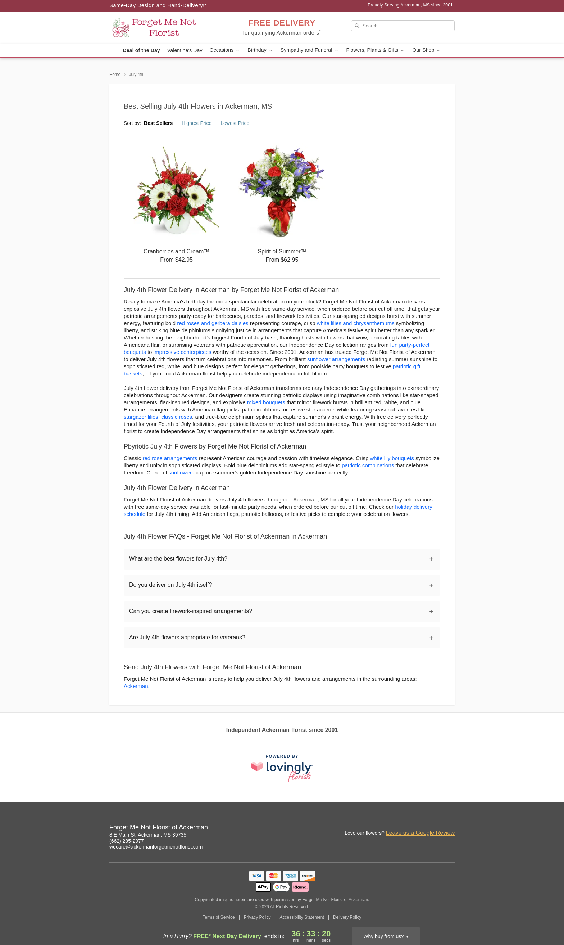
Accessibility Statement (301, 917)
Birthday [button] (260, 50)
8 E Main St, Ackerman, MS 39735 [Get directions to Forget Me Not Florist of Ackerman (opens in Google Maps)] (147, 835)
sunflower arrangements (336, 359)
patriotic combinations (368, 465)
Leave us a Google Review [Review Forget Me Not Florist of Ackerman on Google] (420, 833)
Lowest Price (234, 123)
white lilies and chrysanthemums (356, 323)
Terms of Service (219, 917)
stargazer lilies (141, 417)
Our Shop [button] (426, 50)
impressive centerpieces (183, 352)
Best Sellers (158, 123)
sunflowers (181, 472)
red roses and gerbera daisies (212, 323)
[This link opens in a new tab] (282, 768)
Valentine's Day (185, 50)
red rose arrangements (170, 458)
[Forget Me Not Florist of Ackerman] (161, 28)
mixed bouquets (266, 402)
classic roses (176, 417)
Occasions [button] (225, 50)
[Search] (403, 25)
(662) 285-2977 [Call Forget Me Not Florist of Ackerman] (126, 841)
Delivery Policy (347, 917)
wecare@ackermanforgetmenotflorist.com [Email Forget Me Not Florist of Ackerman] (156, 847)
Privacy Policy (257, 917)
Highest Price (197, 123)
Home (114, 74)
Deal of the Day (141, 50)
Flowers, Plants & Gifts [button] (375, 50)
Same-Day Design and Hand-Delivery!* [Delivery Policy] (158, 5)
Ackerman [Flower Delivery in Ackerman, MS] (136, 686)
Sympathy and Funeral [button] (310, 50)
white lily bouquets (392, 458)
